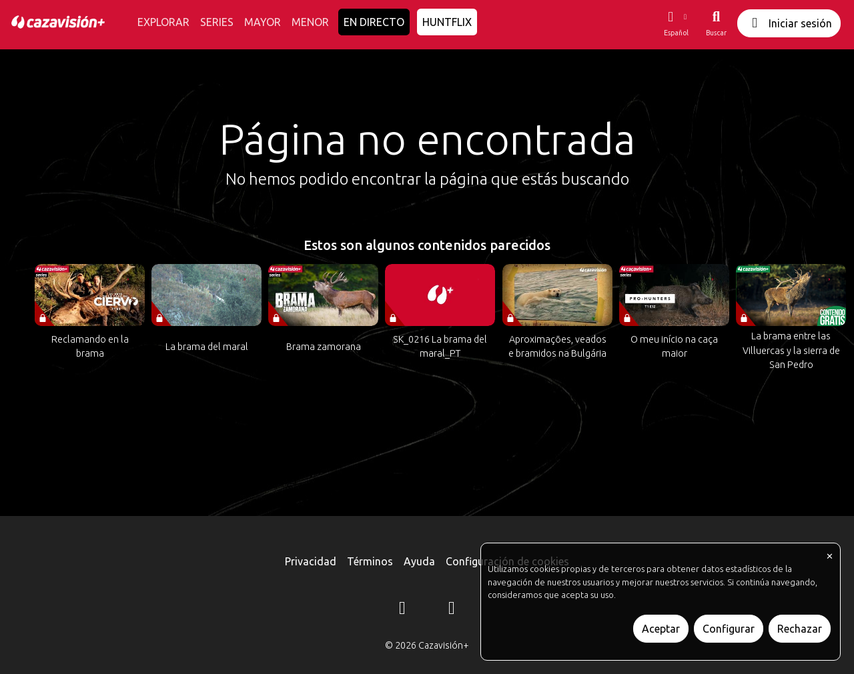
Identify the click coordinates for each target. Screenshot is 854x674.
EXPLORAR (163, 22)
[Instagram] (402, 610)
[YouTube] (451, 610)
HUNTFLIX (447, 22)
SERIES (217, 22)
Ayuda (419, 561)
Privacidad (310, 561)
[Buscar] (716, 23)
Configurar (729, 629)
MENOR (310, 22)
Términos (370, 561)
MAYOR (262, 22)
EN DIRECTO (374, 22)
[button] (676, 23)
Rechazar (799, 629)
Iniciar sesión (789, 23)
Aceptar (661, 629)
